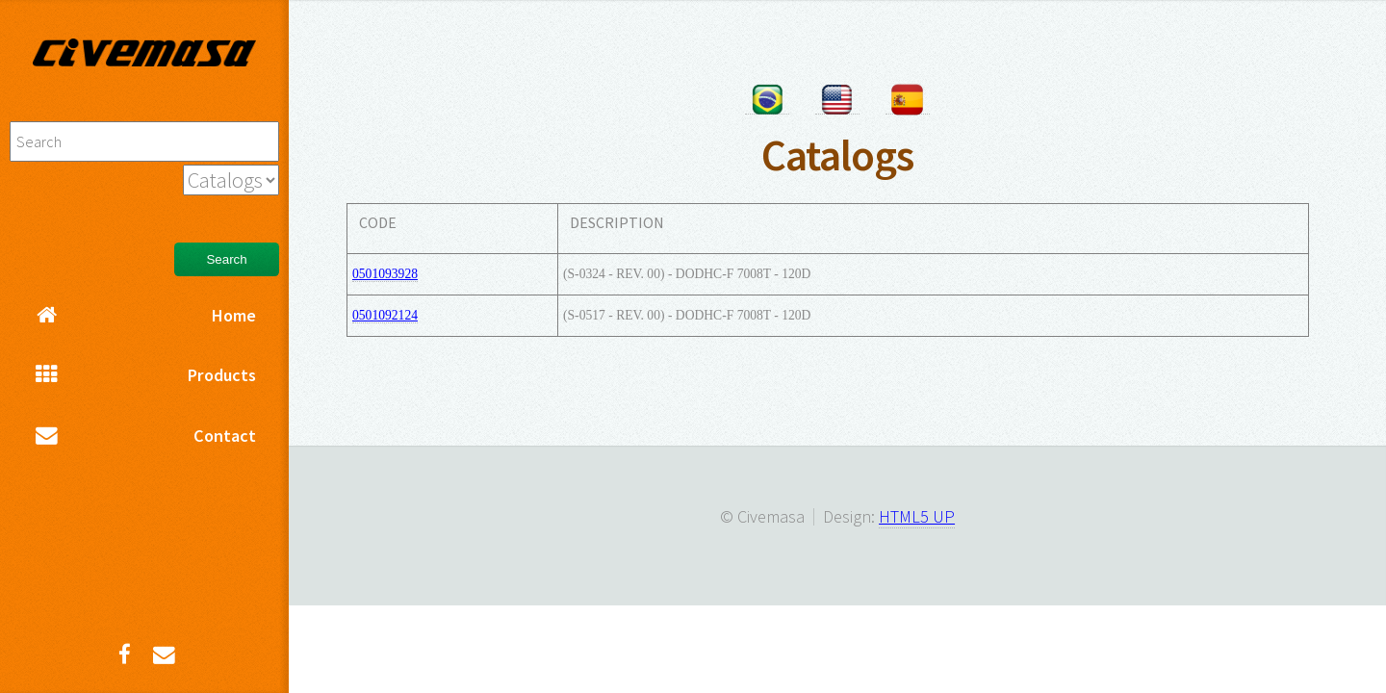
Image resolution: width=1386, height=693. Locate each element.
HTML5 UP (917, 516)
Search (226, 259)
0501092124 (385, 315)
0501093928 (385, 274)
